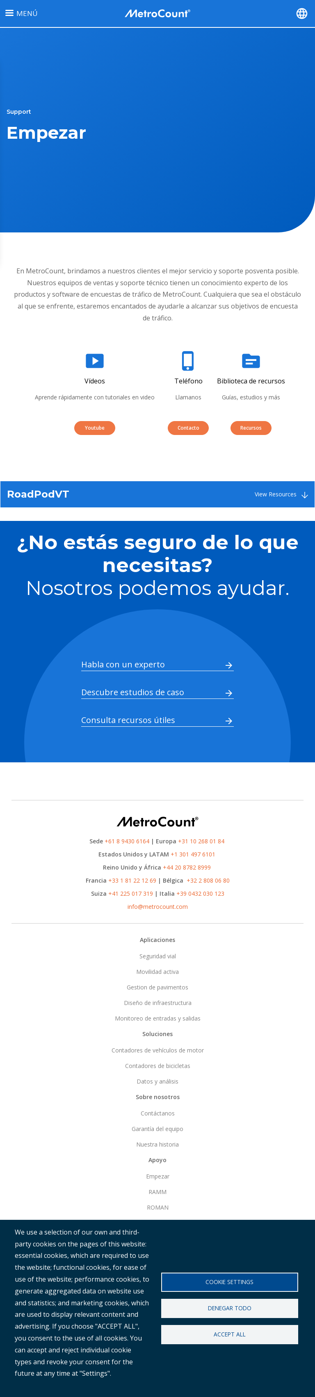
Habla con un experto (123, 664)
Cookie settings (229, 1281)
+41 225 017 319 (130, 893)
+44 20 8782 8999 (187, 867)
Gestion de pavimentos (157, 987)
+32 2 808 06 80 (207, 880)
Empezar (157, 1176)
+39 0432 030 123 (200, 893)
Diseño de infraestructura (158, 1003)
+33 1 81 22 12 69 (132, 880)
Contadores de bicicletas (157, 1066)
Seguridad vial (157, 956)
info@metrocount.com (158, 906)
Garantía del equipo (157, 1129)
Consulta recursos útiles (128, 720)
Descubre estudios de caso (132, 692)
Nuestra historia (157, 1144)
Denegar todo (229, 1308)
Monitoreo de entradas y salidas (158, 1018)
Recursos (251, 427)
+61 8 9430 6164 (127, 841)
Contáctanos (158, 1113)
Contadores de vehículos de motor (158, 1050)
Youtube (95, 427)
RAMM (157, 1192)
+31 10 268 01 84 (201, 841)
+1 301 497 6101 (193, 854)
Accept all (230, 1334)
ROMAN (158, 1207)
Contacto (188, 427)
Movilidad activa (157, 972)
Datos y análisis (157, 1081)
